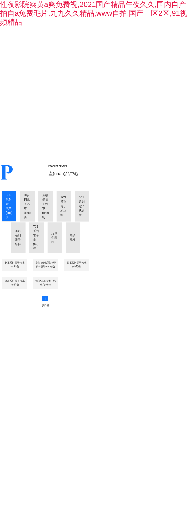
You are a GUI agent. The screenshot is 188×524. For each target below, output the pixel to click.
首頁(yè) (20, 41)
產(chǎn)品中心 (86, 41)
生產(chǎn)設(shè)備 (154, 41)
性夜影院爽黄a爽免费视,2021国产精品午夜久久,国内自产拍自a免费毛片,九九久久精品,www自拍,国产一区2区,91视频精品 (93, 13)
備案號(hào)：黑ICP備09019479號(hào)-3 (128, 483)
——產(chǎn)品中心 (99, 405)
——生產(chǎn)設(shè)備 (139, 408)
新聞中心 (119, 41)
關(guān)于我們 (53, 41)
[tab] (26, 91)
